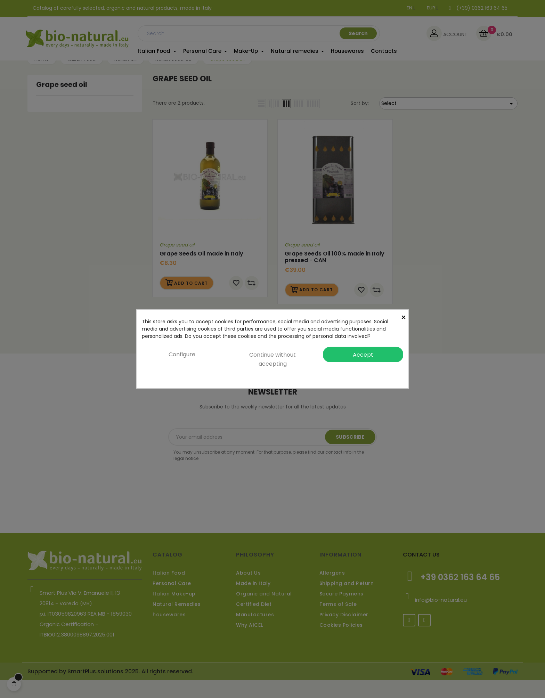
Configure (182, 354)
